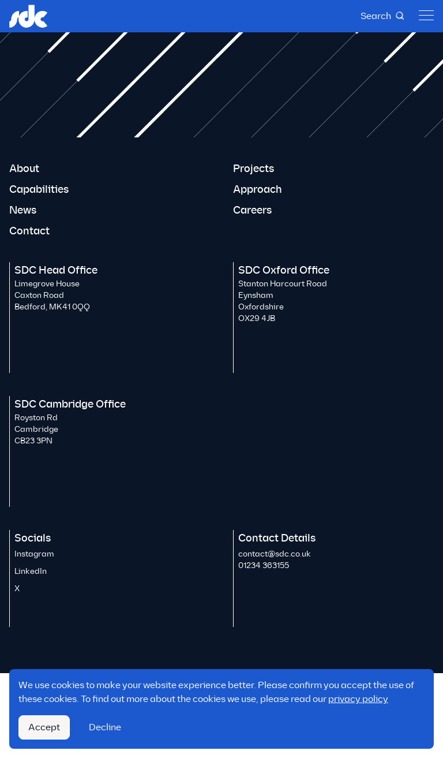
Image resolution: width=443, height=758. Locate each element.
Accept (44, 727)
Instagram (34, 554)
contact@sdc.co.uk (274, 554)
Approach (257, 189)
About (24, 168)
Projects (253, 168)
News (22, 210)
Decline (105, 727)
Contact (29, 231)
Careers (252, 210)
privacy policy (358, 698)
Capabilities (39, 189)
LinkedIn (30, 571)
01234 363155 (263, 565)
